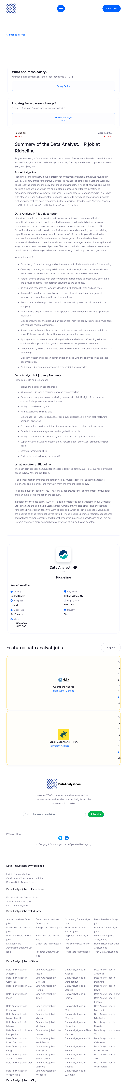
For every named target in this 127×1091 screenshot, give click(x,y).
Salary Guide (63, 86)
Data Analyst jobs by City (21, 1080)
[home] (11, 8)
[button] (61, 8)
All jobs (111, 647)
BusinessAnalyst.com (63, 119)
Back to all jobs (15, 34)
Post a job (111, 8)
